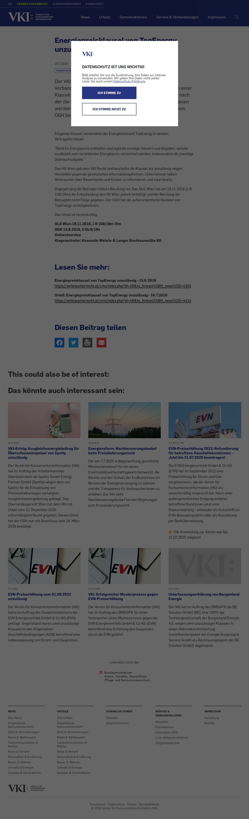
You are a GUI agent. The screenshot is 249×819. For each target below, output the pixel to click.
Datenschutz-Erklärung (129, 81)
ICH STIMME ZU (109, 93)
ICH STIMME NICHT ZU (109, 109)
